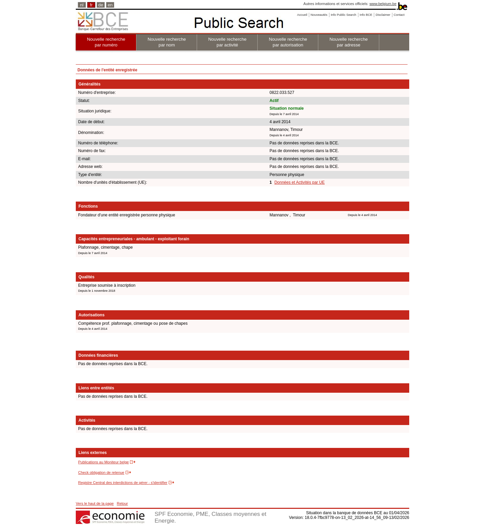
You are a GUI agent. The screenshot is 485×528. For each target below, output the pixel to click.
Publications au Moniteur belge (103, 462)
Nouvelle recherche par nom (167, 42)
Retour (122, 503)
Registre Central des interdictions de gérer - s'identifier (122, 483)
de (100, 4)
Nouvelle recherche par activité (227, 42)
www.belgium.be (382, 4)
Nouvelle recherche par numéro (106, 42)
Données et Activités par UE (299, 182)
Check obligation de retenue (101, 472)
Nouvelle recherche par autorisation (288, 42)
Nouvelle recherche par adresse (348, 42)
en (110, 4)
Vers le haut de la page (95, 503)
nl (82, 4)
